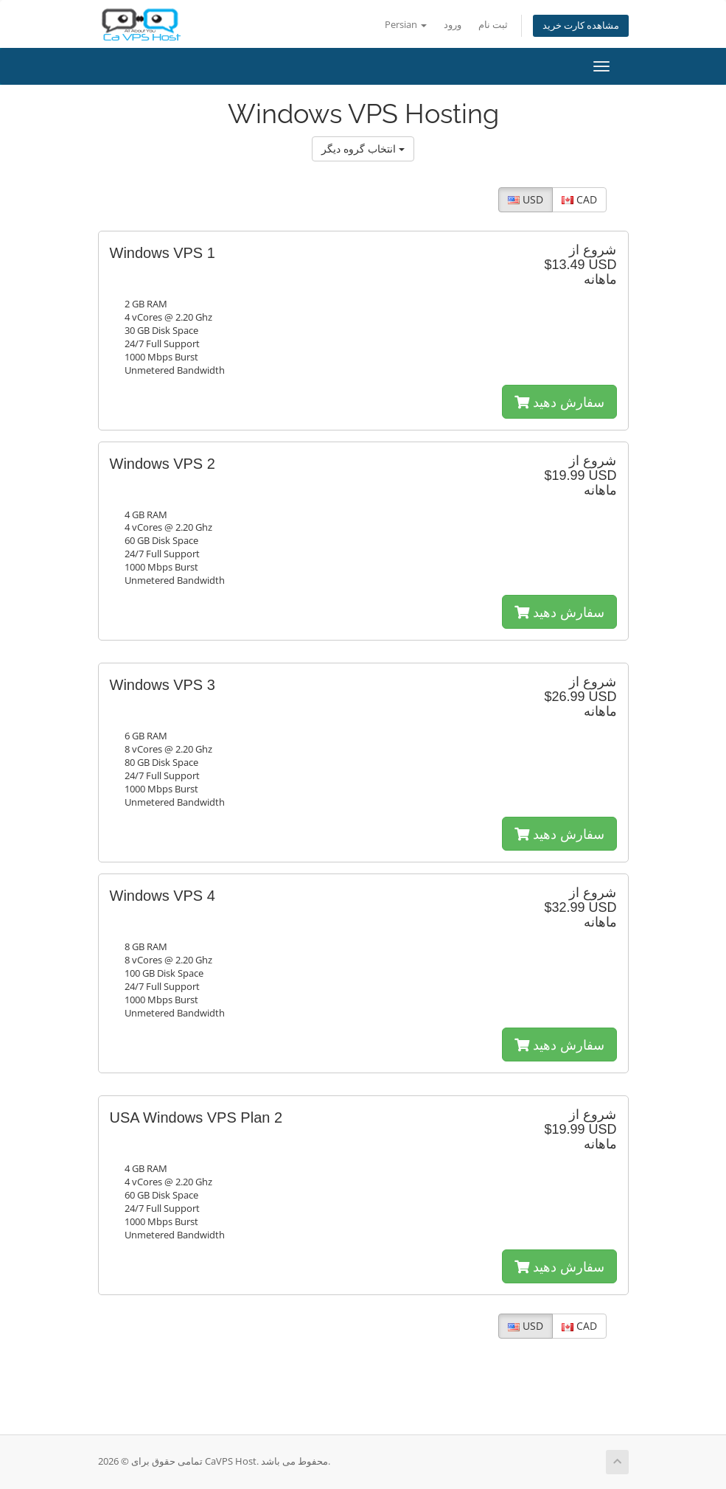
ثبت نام (493, 24)
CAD (579, 199)
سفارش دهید (559, 402)
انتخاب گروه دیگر (363, 149)
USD (525, 199)
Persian (406, 24)
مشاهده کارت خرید (580, 25)
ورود (452, 24)
